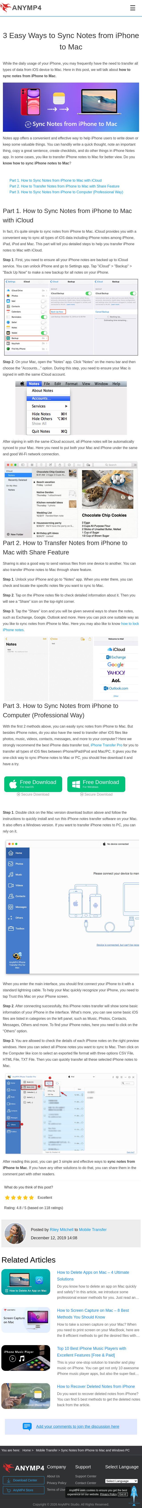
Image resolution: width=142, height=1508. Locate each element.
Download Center (21, 1480)
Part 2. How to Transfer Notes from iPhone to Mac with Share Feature (65, 186)
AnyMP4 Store (19, 1490)
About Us (53, 1476)
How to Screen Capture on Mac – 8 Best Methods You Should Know (93, 1313)
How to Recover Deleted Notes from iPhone (96, 1386)
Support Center (86, 1476)
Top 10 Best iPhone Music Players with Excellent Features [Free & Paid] (91, 1351)
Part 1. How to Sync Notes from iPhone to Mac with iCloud (56, 180)
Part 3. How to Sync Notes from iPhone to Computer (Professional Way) (66, 192)
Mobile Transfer (93, 1229)
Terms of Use (56, 1489)
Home (27, 1450)
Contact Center (85, 1483)
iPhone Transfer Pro (106, 745)
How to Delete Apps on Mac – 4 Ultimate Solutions (93, 1275)
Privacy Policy (56, 1483)
